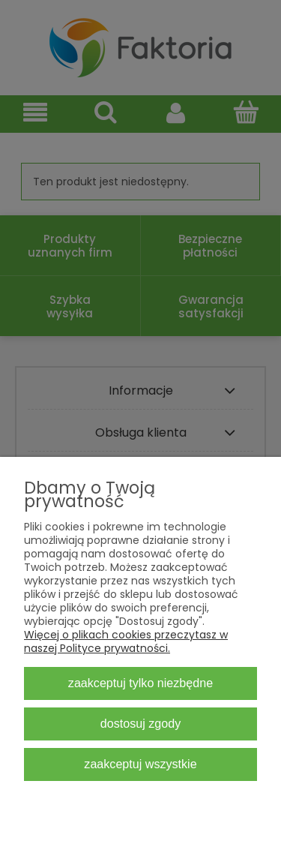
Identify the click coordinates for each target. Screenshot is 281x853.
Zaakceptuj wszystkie (140, 763)
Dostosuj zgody (140, 723)
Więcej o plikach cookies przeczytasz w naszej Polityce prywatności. (126, 641)
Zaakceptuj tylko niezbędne (140, 682)
